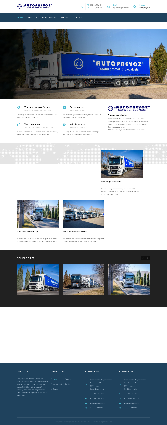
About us (32, 17)
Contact (78, 17)
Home (20, 17)
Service (65, 17)
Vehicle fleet (49, 17)
